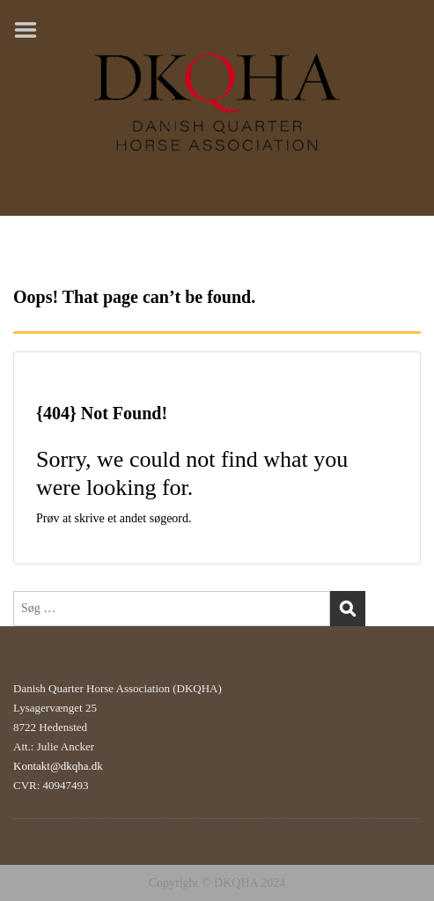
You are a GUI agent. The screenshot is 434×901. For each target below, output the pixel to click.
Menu (31, 30)
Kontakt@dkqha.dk (58, 765)
